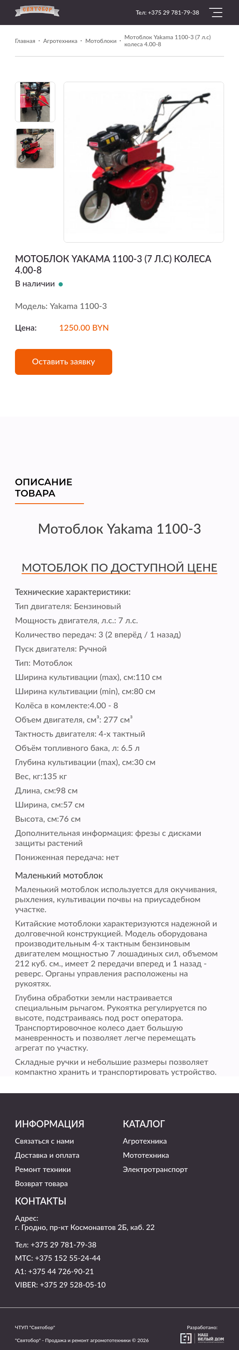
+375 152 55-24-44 (68, 1257)
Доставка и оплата (47, 1154)
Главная (25, 40)
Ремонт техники (43, 1169)
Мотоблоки (100, 40)
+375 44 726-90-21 (61, 1271)
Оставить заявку (63, 361)
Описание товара (43, 488)
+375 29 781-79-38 (173, 12)
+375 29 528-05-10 (73, 1284)
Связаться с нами (44, 1140)
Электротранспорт (155, 1169)
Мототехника (146, 1154)
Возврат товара (41, 1183)
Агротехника (60, 40)
